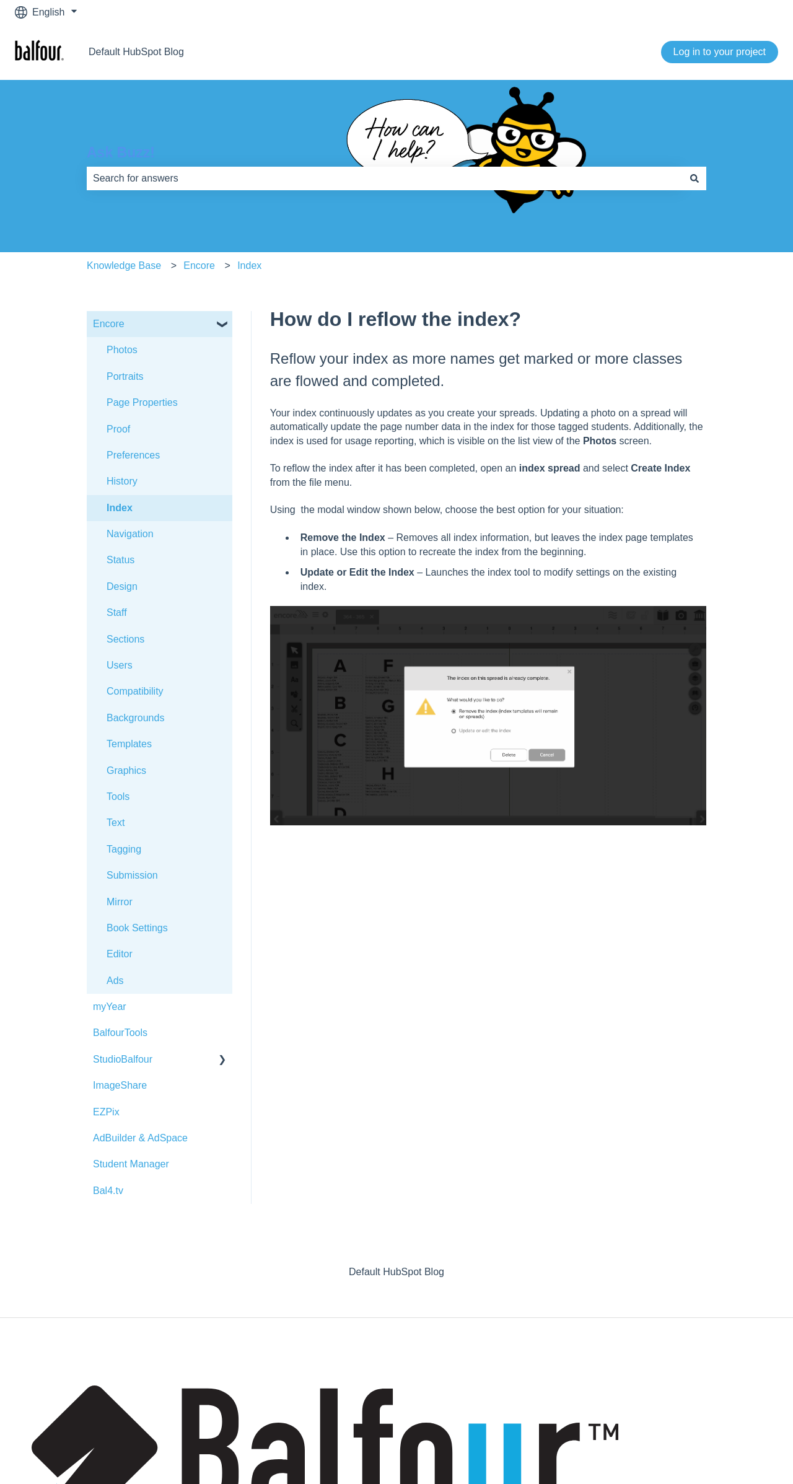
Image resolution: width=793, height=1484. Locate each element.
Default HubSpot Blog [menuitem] (396, 1272)
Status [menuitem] (120, 560)
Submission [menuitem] (132, 875)
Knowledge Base (124, 265)
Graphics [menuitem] (126, 770)
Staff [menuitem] (117, 612)
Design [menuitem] (122, 586)
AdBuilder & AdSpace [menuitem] (140, 1138)
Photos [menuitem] (122, 350)
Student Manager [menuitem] (131, 1164)
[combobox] (385, 178)
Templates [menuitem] (129, 744)
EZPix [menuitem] (106, 1112)
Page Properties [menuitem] (142, 402)
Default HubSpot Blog (136, 51)
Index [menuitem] (120, 508)
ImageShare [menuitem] (120, 1085)
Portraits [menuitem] (125, 376)
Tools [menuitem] (118, 796)
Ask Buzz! (121, 152)
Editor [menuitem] (120, 954)
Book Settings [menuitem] (137, 928)
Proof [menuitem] (118, 429)
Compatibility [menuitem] (135, 691)
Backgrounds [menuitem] (135, 718)
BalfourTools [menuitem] (120, 1032)
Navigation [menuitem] (130, 534)
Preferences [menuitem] (133, 455)
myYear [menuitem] (109, 1006)
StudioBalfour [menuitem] (122, 1059)
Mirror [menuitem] (120, 902)
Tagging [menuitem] (124, 849)
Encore (199, 265)
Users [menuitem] (120, 665)
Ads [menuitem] (115, 980)
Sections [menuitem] (125, 639)
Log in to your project (719, 51)
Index (249, 265)
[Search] (694, 178)
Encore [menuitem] (109, 323)
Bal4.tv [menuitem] (108, 1190)
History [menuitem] (122, 481)
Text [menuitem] (116, 822)
